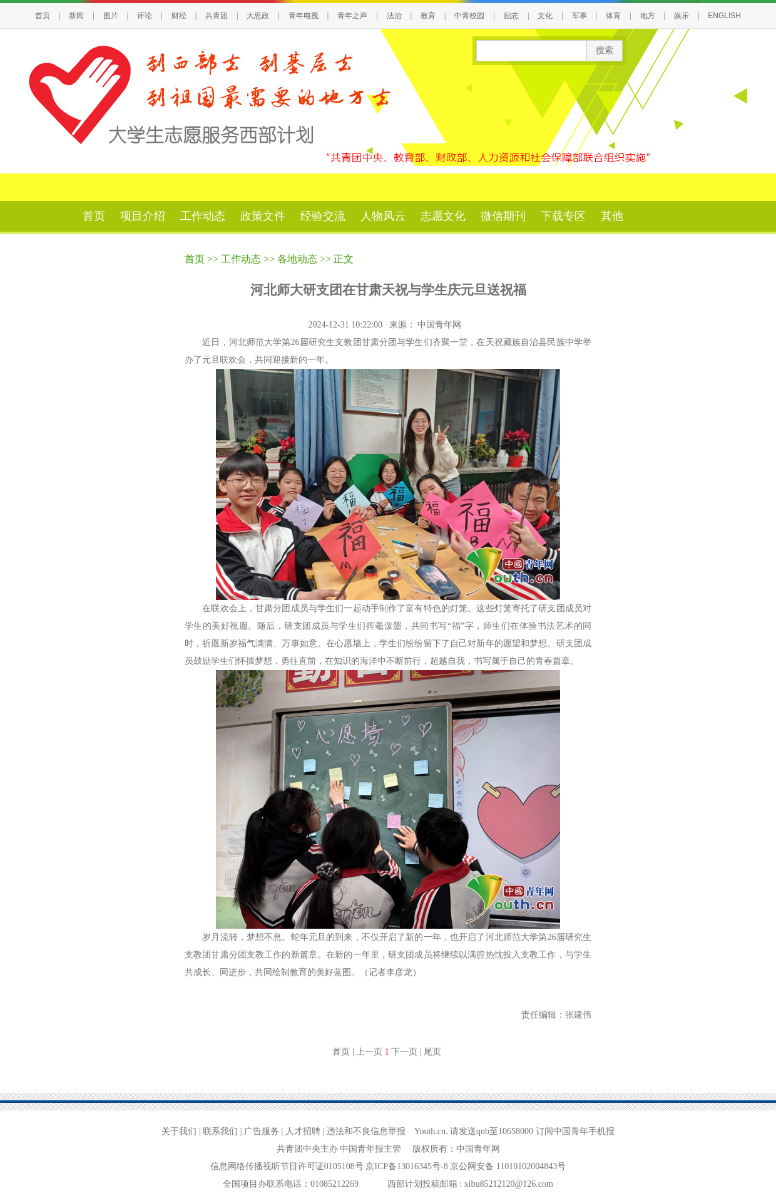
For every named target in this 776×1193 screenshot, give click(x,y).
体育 (613, 15)
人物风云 (383, 216)
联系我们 (220, 1131)
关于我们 (179, 1131)
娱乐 (681, 15)
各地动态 (297, 259)
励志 (511, 15)
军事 (579, 15)
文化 (545, 15)
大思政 (258, 15)
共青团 (216, 15)
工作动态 (202, 216)
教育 (428, 15)
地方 (647, 15)
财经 (178, 15)
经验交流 (322, 216)
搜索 (604, 50)
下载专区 (563, 216)
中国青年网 (440, 324)
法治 (394, 15)
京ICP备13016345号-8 (407, 1166)
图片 (110, 15)
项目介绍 (142, 216)
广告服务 (261, 1131)
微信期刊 (503, 216)
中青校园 (469, 15)
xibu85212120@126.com (508, 1184)
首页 (42, 15)
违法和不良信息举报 (366, 1131)
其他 (612, 216)
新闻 (76, 15)
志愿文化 (443, 216)
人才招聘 (302, 1131)
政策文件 (262, 216)
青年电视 (303, 15)
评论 (144, 15)
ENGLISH (724, 15)
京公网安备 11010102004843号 (508, 1166)
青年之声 (352, 15)
